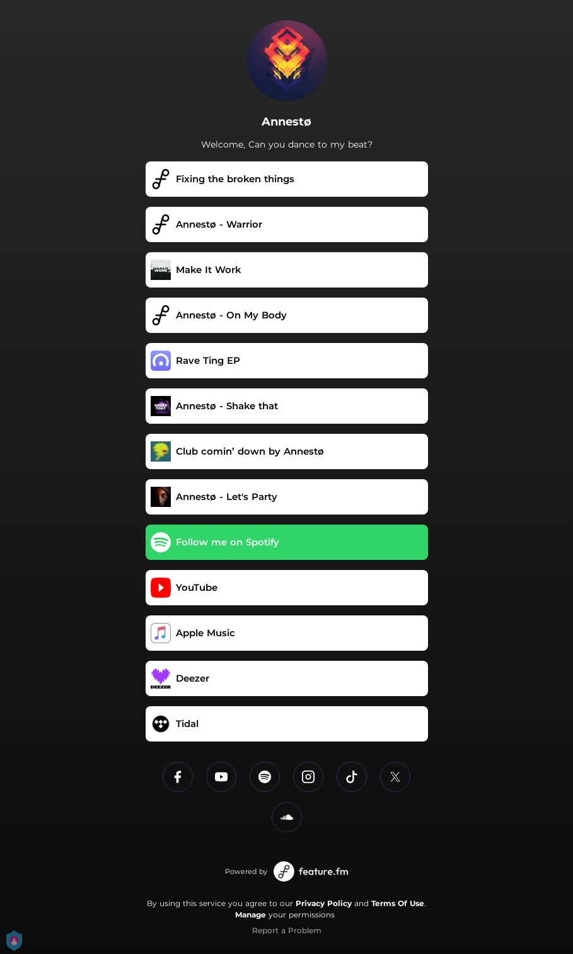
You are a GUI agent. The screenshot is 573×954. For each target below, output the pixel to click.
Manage (250, 914)
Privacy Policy (324, 903)
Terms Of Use (397, 903)
